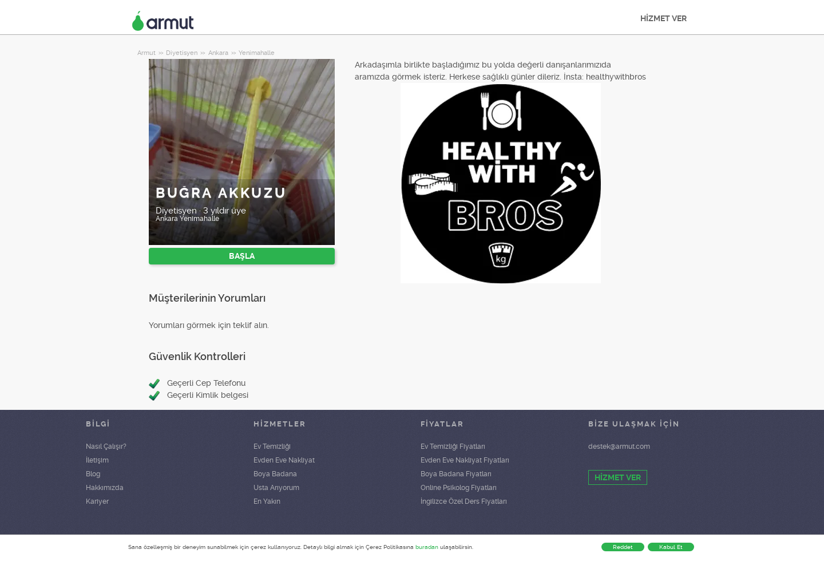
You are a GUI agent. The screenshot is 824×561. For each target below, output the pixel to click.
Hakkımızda (105, 488)
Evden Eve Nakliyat (284, 460)
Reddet (623, 547)
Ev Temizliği (272, 447)
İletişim (97, 460)
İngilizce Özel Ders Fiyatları (464, 501)
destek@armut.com (619, 447)
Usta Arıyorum (276, 488)
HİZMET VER (663, 18)
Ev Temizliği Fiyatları (453, 447)
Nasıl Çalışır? (106, 447)
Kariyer (97, 501)
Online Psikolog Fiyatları (459, 488)
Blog (93, 474)
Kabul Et (671, 547)
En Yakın (266, 501)
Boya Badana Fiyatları (456, 474)
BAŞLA (242, 255)
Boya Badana (275, 474)
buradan (426, 547)
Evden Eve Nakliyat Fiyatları (465, 460)
